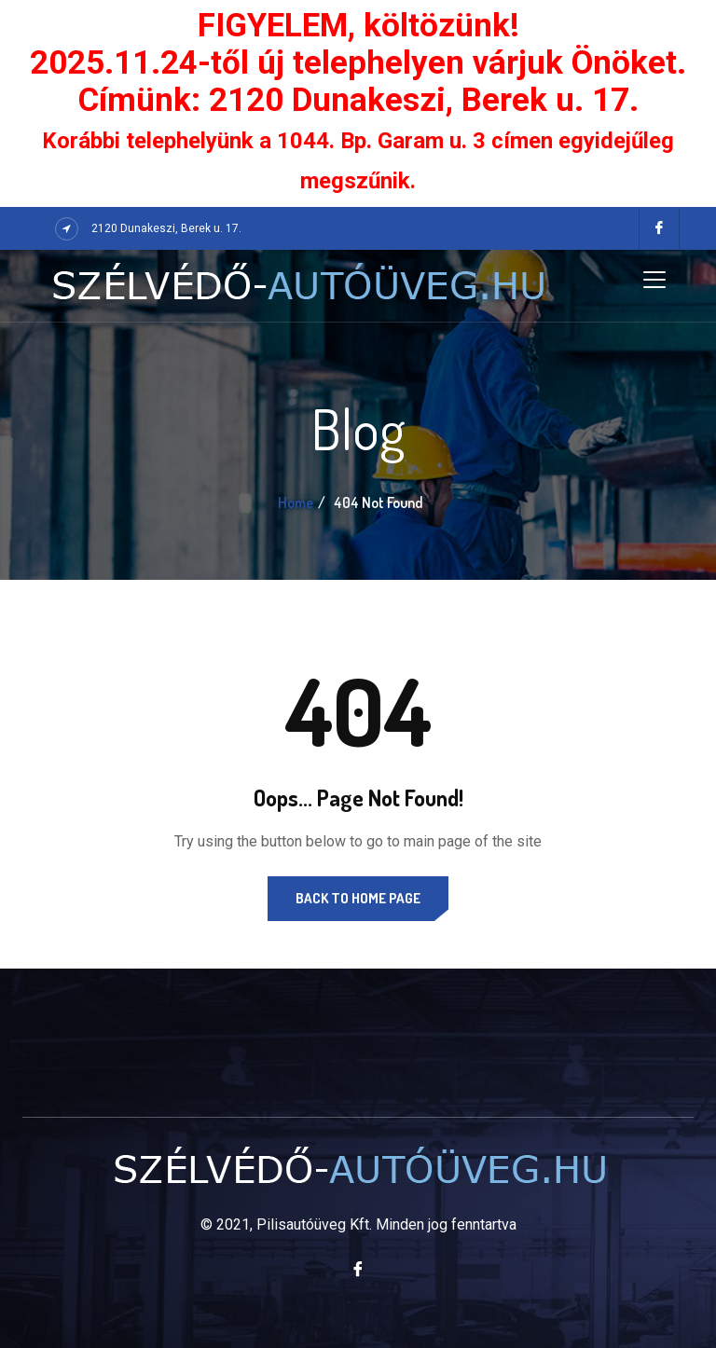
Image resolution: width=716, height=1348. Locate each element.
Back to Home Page (358, 898)
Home (295, 502)
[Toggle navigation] (654, 279)
